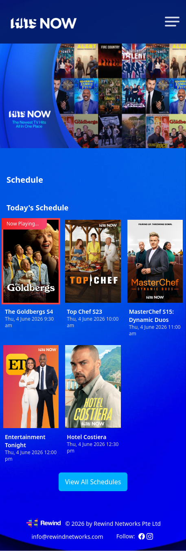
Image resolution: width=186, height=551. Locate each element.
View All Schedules (93, 481)
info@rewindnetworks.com (67, 536)
